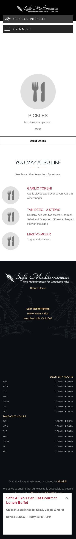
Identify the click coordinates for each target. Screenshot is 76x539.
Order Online (38, 140)
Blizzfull (62, 481)
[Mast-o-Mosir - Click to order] (11, 241)
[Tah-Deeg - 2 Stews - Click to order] (11, 216)
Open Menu (22, 29)
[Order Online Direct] (38, 19)
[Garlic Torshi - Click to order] (11, 195)
